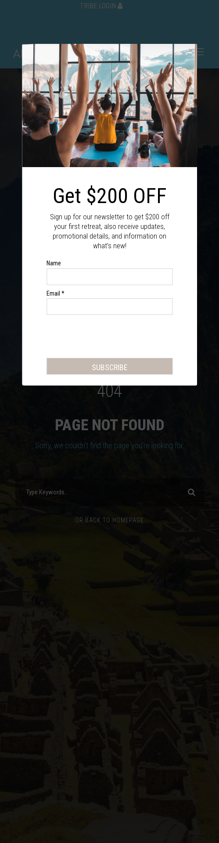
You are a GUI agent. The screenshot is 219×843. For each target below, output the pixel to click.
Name (54, 263)
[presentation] (113, 338)
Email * (56, 293)
